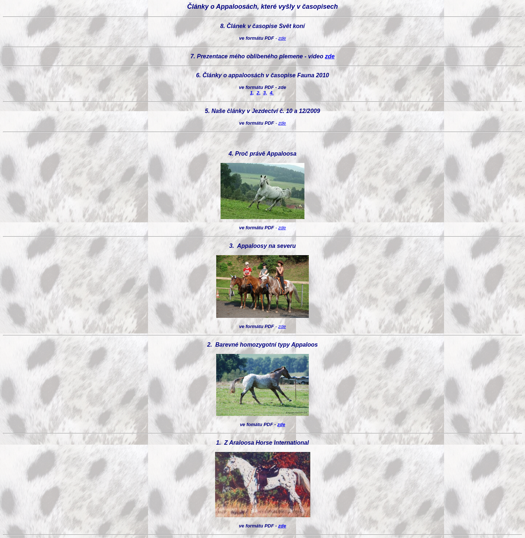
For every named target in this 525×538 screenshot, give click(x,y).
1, (252, 92)
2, (259, 92)
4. (272, 92)
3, (265, 92)
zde (282, 38)
